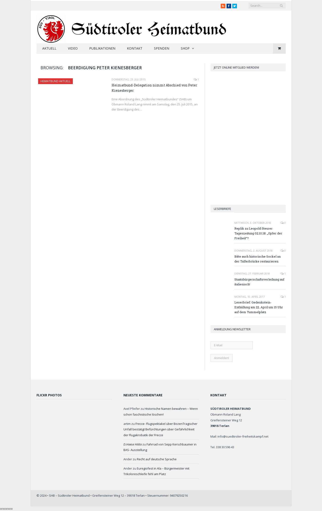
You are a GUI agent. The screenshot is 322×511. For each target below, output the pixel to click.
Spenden (161, 48)
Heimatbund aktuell (55, 81)
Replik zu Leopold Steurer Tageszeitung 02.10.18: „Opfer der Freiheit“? (258, 233)
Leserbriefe (222, 209)
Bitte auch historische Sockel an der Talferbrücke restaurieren (257, 258)
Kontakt (134, 48)
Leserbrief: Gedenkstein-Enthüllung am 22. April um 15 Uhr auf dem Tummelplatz (258, 307)
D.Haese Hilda (132, 444)
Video (73, 48)
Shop (185, 48)
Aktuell (49, 48)
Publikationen (102, 48)
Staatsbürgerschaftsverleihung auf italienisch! (259, 281)
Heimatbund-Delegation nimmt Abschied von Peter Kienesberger (154, 88)
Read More (121, 119)
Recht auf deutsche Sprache (157, 459)
